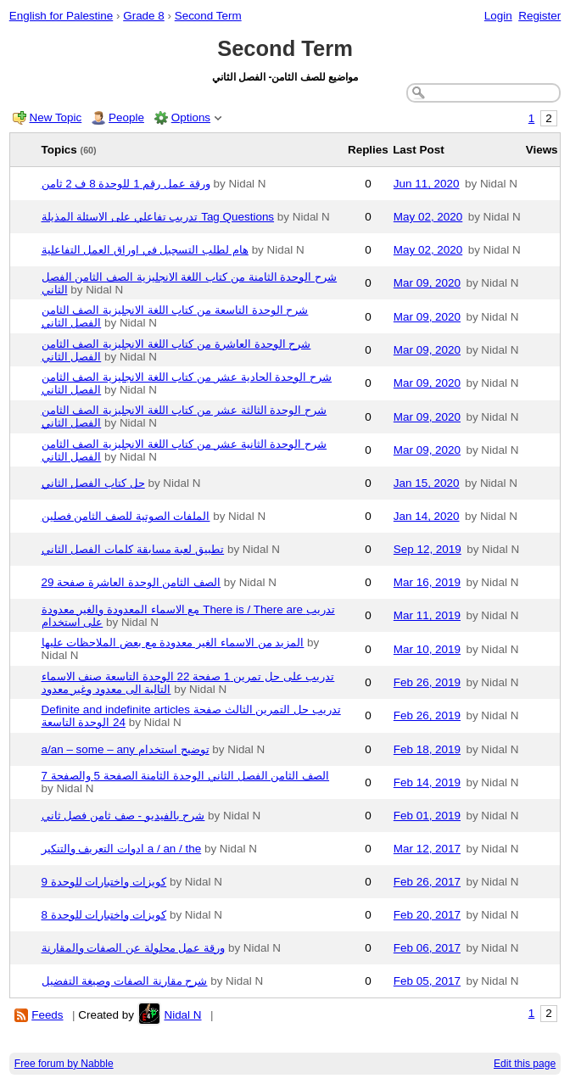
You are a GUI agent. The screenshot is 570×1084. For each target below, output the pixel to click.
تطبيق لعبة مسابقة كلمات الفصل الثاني (133, 549)
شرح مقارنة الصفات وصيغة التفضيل (125, 981)
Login (498, 15)
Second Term (208, 15)
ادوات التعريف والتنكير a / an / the (122, 848)
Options (190, 117)
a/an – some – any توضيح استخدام (126, 749)
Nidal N (182, 1015)
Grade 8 (144, 15)
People (126, 117)
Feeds (47, 1015)
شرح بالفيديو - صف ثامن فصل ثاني (123, 815)
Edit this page (525, 1064)
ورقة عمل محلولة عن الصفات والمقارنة (134, 948)
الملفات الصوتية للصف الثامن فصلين (126, 516)
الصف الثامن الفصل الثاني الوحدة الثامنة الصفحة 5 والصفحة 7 (186, 775)
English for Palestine (61, 15)
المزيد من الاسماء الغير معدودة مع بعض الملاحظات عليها (173, 642)
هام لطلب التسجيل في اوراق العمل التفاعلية (145, 249)
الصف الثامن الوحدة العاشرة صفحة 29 (131, 582)
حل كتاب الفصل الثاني (93, 483)
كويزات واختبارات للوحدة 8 (104, 914)
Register (539, 15)
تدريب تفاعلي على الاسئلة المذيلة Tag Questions (158, 216)
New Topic (56, 117)
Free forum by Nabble (64, 1064)
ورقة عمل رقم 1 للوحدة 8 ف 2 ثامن (126, 183)
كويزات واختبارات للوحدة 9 (104, 881)
